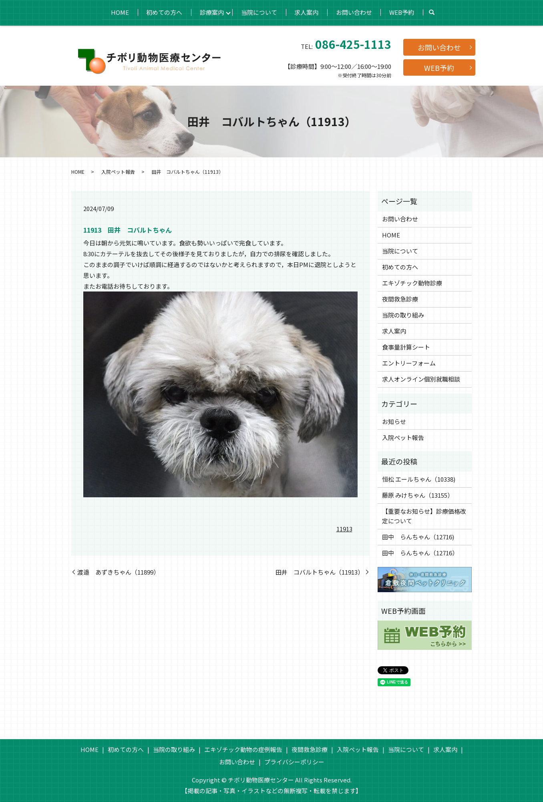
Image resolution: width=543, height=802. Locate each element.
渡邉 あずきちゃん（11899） (118, 572)
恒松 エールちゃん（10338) (418, 479)
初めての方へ (163, 12)
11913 (344, 529)
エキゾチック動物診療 (412, 283)
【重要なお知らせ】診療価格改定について (424, 516)
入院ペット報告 (118, 171)
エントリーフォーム (409, 363)
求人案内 (307, 12)
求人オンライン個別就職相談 (421, 379)
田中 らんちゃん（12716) (418, 537)
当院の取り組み (403, 315)
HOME (118, 12)
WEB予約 (403, 12)
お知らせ (394, 421)
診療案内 (211, 12)
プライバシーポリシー (294, 762)
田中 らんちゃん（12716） (420, 553)
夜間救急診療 (400, 299)
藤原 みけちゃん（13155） (417, 495)
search (434, 12)
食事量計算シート (406, 347)
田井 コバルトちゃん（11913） (320, 572)
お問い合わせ (355, 12)
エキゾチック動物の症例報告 (243, 749)
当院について (259, 12)
